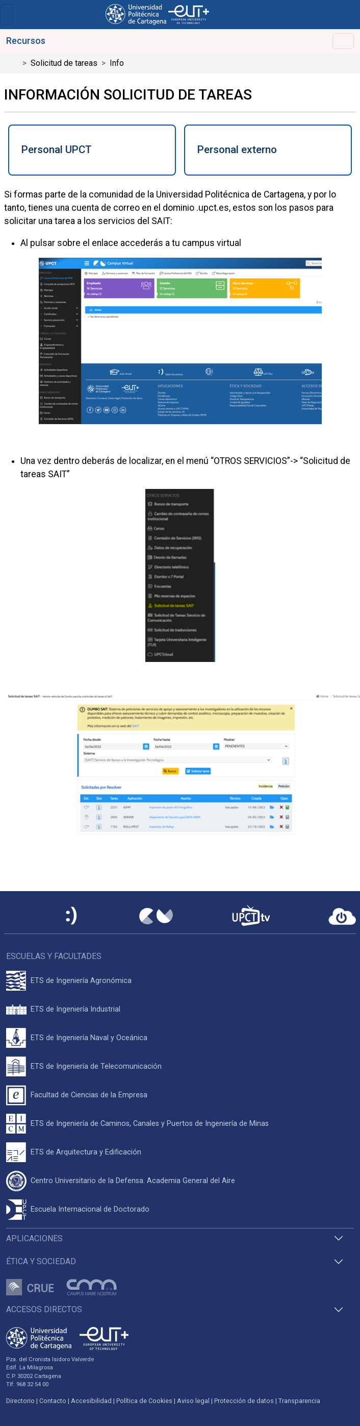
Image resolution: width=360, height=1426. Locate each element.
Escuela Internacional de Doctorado (90, 1209)
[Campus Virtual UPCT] (156, 916)
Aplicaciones (34, 1238)
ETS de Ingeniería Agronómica (81, 980)
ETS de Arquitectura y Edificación (86, 1152)
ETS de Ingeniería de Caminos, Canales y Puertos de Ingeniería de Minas (150, 1123)
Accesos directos (44, 1309)
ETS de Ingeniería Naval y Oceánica (89, 1038)
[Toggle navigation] (6, 14)
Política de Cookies (144, 1401)
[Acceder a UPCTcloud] (342, 916)
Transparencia (299, 1401)
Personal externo (237, 149)
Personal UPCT (56, 149)
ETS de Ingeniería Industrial (75, 1009)
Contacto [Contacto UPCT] (52, 1401)
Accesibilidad (91, 1401)
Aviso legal (193, 1401)
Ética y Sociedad (41, 1261)
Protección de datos (244, 1401)
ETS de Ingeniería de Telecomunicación (96, 1066)
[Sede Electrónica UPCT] (72, 916)
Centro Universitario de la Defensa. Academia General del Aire (133, 1180)
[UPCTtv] (250, 916)
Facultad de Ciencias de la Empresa (89, 1095)
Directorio (20, 1401)
